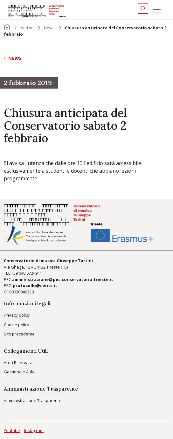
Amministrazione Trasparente (32, 400)
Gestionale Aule (19, 372)
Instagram (34, 430)
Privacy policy (17, 315)
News (49, 28)
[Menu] (156, 10)
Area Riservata (18, 362)
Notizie (27, 28)
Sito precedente (19, 334)
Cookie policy (16, 324)
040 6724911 (30, 273)
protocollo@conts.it (35, 285)
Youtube (12, 430)
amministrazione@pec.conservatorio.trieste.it (62, 279)
